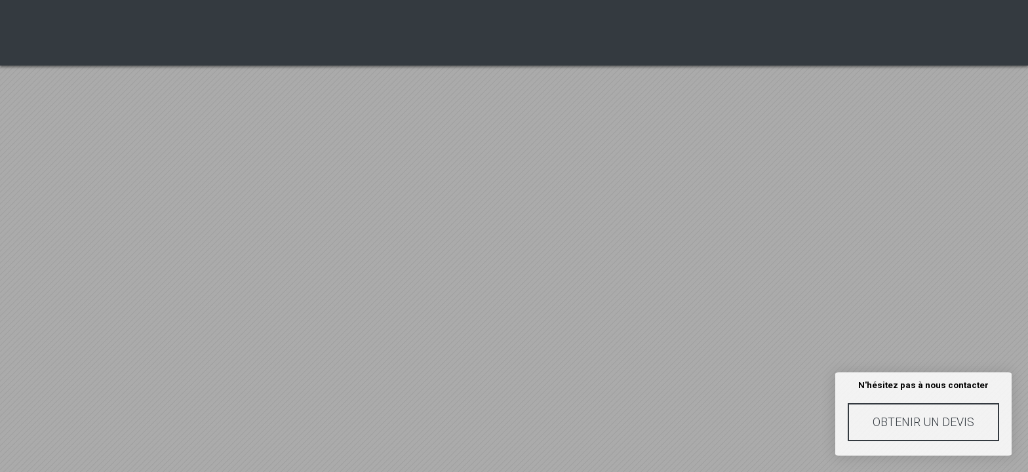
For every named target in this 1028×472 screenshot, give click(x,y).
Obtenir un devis (923, 422)
